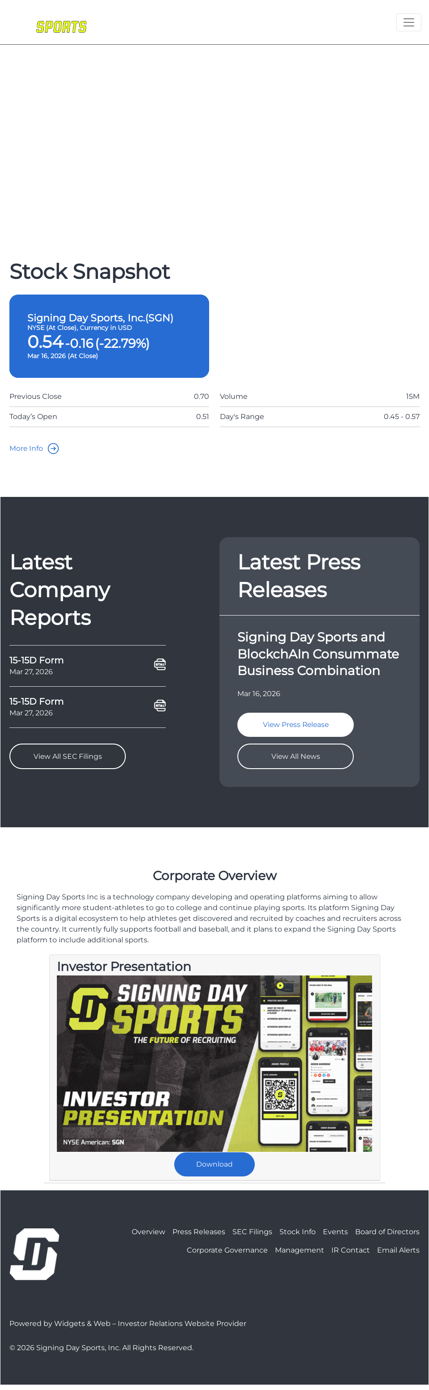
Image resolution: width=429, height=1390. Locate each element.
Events (335, 1236)
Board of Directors (387, 1236)
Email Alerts (398, 1255)
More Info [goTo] (36, 448)
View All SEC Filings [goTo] (67, 759)
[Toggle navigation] (408, 22)
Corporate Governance (227, 1255)
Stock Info (297, 1236)
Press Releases (198, 1236)
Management (299, 1255)
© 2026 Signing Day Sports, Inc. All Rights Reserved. (101, 1352)
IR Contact (350, 1255)
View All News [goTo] (296, 759)
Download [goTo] (215, 1168)
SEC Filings (252, 1236)
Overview (148, 1236)
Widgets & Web (82, 1328)
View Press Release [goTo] (296, 726)
